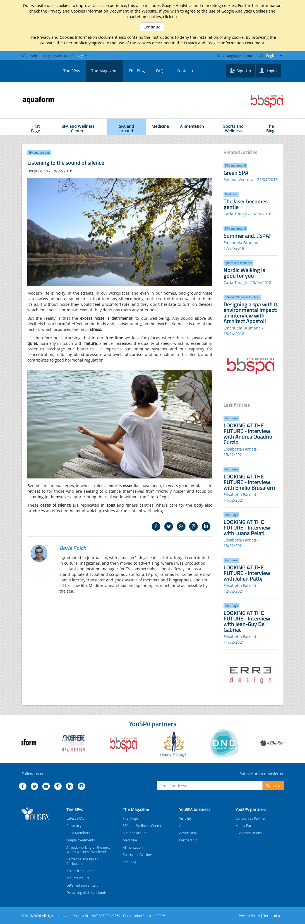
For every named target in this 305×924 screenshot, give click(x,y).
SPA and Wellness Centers (78, 126)
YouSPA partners (251, 809)
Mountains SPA (78, 878)
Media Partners (248, 825)
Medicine (160, 124)
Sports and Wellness (233, 126)
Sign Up (240, 70)
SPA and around (126, 126)
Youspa (35, 813)
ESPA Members (78, 833)
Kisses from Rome (80, 870)
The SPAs (71, 70)
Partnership (188, 840)
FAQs (160, 70)
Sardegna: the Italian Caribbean (82, 861)
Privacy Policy (249, 915)
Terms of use (273, 915)
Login (267, 70)
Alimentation (192, 124)
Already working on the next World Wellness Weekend (88, 849)
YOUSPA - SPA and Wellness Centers (35, 69)
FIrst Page (36, 126)
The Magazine (104, 70)
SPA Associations (249, 833)
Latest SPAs (75, 818)
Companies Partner (251, 818)
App (182, 825)
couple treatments (80, 840)
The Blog (137, 70)
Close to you (75, 825)
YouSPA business (194, 809)
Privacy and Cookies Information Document (88, 11)
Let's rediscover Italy (82, 885)
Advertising (188, 833)
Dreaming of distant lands (86, 892)
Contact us (186, 70)
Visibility (185, 818)
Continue (151, 27)
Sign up (273, 785)
